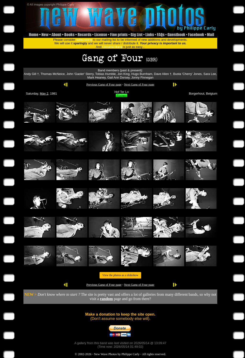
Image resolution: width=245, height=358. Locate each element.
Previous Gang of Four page (104, 84)
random (106, 299)
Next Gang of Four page (139, 84)
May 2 (44, 93)
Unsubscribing (112, 47)
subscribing (84, 39)
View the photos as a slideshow (120, 275)
